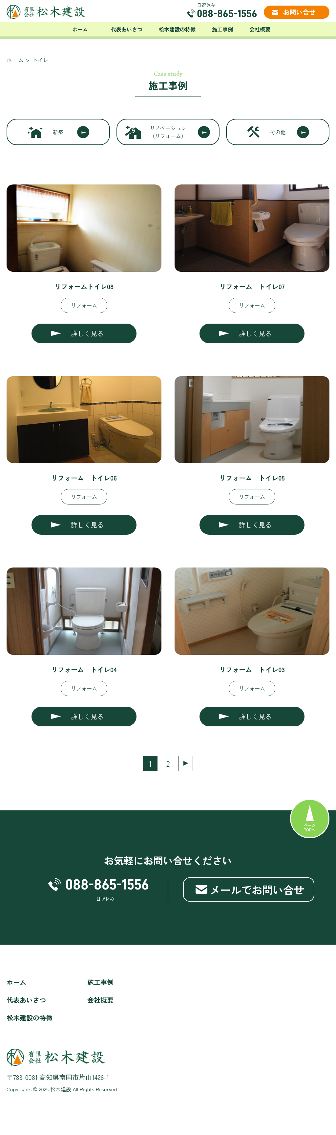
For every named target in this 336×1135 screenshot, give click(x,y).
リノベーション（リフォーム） (168, 132)
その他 (278, 132)
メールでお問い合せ (257, 889)
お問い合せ (299, 12)
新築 (58, 132)
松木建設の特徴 (177, 29)
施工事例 (222, 29)
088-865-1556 (227, 13)
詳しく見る (87, 333)
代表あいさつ (126, 29)
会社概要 (259, 29)
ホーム (80, 29)
